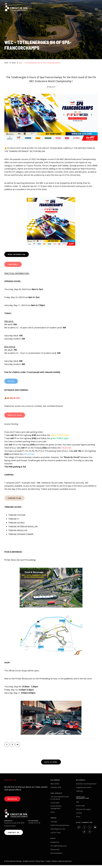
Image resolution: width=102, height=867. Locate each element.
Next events (55, 786)
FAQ (77, 804)
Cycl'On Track (56, 834)
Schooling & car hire (58, 831)
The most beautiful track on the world (60, 799)
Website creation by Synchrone (62, 863)
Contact (79, 815)
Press (78, 818)
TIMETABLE (13, 265)
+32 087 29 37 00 (34, 825)
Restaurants (55, 851)
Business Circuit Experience (86, 786)
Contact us (14, 835)
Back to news (51, 764)
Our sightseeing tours (59, 848)
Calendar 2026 (56, 789)
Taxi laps (54, 823)
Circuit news (55, 804)
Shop (52, 814)
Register (12, 801)
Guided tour (55, 844)
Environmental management (56, 809)
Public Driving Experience (60, 827)
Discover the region (83, 811)
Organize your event (83, 789)
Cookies (48, 863)
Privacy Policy (40, 863)
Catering (79, 793)
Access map (80, 807)
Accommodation (56, 855)
